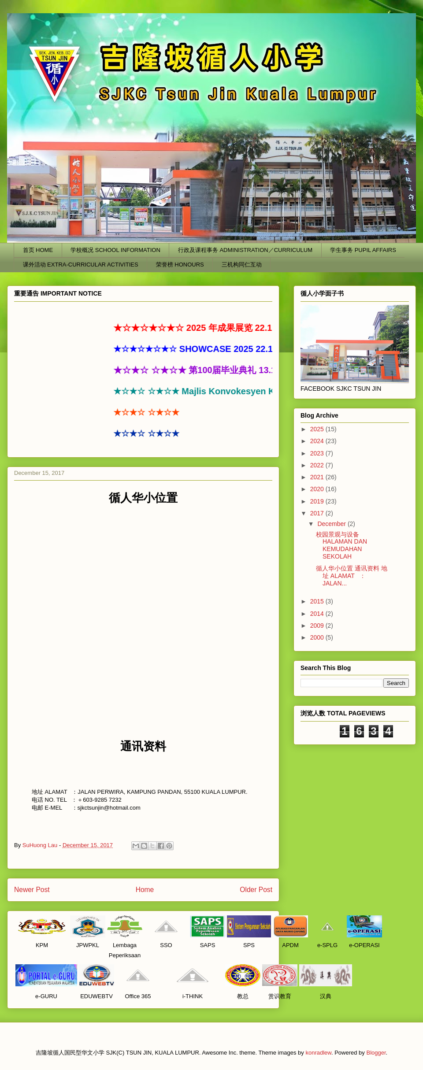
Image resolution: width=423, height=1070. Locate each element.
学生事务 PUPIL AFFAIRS (363, 250)
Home (145, 889)
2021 (318, 477)
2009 (318, 625)
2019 (318, 501)
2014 (318, 613)
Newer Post (32, 889)
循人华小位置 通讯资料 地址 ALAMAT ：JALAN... (351, 576)
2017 (318, 513)
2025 (318, 429)
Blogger (376, 1052)
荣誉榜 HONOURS (180, 264)
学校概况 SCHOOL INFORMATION (115, 250)
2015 (318, 601)
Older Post (256, 889)
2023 (318, 453)
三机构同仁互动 (242, 264)
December (332, 523)
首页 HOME (38, 250)
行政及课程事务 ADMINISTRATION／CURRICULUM (245, 250)
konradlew (318, 1052)
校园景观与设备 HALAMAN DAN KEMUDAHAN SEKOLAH (341, 545)
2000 (318, 637)
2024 (318, 440)
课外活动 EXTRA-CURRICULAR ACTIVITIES (80, 264)
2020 (318, 488)
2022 (318, 465)
